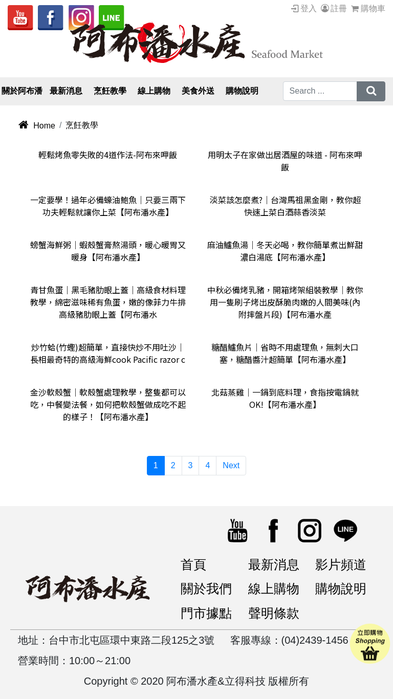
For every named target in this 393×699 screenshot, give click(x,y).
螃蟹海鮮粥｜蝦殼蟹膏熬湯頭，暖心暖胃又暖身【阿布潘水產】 (108, 250)
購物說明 (340, 588)
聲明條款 (273, 613)
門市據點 (206, 613)
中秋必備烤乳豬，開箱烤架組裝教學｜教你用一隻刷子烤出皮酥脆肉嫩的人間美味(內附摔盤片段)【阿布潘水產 (285, 301)
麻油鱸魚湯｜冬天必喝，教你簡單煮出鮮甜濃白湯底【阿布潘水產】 (285, 250)
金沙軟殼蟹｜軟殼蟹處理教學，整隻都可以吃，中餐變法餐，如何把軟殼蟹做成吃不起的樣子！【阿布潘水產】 (108, 404)
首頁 (193, 564)
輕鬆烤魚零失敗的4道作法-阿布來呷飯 (107, 154)
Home (36, 125)
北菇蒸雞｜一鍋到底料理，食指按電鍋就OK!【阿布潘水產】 (285, 398)
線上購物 (273, 588)
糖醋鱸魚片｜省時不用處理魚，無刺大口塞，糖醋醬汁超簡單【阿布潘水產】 (285, 353)
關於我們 (206, 588)
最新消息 (273, 564)
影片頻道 (340, 564)
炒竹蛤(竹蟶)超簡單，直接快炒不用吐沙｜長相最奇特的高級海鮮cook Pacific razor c (107, 353)
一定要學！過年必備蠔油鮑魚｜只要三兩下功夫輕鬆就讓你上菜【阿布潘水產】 (108, 205)
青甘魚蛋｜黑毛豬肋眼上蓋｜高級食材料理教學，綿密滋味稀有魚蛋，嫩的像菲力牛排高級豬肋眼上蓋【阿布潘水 (108, 301)
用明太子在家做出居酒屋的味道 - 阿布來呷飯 (285, 160)
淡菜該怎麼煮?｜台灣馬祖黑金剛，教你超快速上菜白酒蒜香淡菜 (285, 205)
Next (231, 465)
